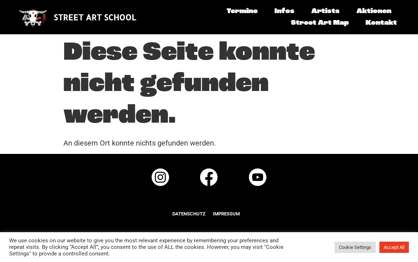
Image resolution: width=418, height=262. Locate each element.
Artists (325, 11)
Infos (284, 11)
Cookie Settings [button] (355, 247)
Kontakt (381, 23)
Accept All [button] (394, 247)
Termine (242, 11)
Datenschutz (189, 214)
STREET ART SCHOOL (95, 17)
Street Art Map (320, 23)
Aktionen (373, 11)
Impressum (226, 214)
